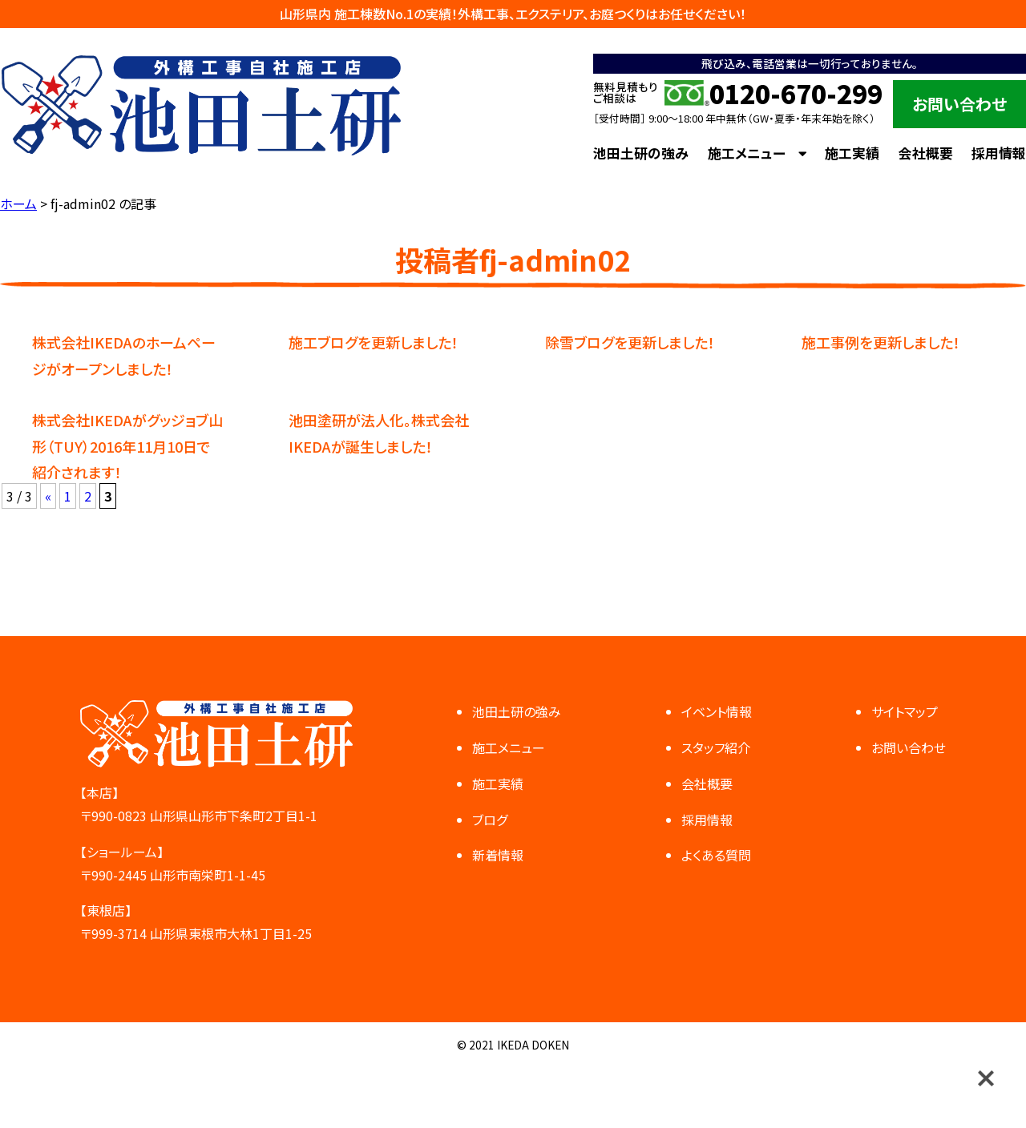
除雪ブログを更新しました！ (630, 342)
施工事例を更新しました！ (881, 342)
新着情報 (497, 854)
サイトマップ (904, 711)
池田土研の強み (641, 153)
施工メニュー (747, 153)
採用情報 (998, 153)
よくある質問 (716, 854)
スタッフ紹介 (715, 747)
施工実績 (852, 153)
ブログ (489, 819)
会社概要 (926, 153)
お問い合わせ (959, 103)
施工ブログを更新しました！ (373, 342)
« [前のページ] (48, 496)
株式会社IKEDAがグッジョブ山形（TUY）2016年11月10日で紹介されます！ (127, 445)
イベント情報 (716, 711)
